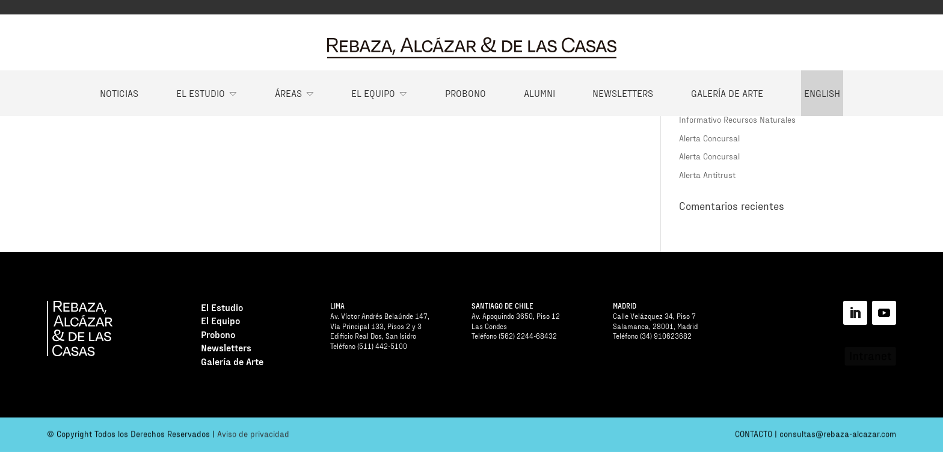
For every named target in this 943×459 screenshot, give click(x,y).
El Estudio (200, 93)
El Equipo (373, 93)
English (822, 93)
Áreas (288, 93)
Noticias (119, 93)
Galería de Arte (727, 93)
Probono (465, 93)
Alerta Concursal (709, 138)
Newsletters (622, 93)
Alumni (539, 93)
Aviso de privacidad (253, 436)
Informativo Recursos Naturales (737, 119)
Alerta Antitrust (707, 175)
